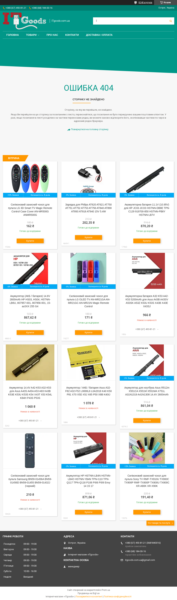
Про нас (52, 34)
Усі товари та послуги (159, 523)
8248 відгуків (145, 2)
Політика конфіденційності (117, 596)
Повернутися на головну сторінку (89, 129)
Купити (30, 240)
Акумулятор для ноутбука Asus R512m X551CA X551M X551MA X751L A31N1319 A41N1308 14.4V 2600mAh (146, 391)
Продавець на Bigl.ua (89, 593)
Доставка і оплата (99, 34)
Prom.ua (106, 590)
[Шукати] (170, 21)
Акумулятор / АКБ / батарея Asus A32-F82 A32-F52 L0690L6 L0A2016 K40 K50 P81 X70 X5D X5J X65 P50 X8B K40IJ (88, 391)
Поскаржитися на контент (89, 596)
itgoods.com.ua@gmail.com (140, 560)
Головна (12, 34)
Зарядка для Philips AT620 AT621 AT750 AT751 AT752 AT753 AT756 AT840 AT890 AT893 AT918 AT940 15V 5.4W (88, 208)
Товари (31, 34)
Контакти (72, 34)
